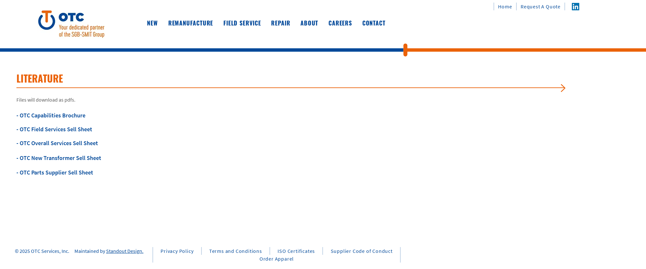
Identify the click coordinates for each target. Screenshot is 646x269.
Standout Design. (124, 251)
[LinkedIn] (575, 6)
